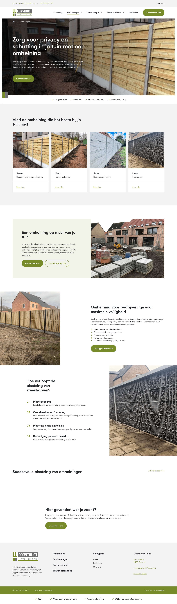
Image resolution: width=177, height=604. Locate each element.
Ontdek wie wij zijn (57, 263)
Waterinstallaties (114, 12)
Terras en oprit (93, 12)
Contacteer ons (153, 12)
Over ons (160, 3)
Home (95, 559)
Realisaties (133, 12)
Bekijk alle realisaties (156, 471)
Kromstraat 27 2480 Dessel (139, 560)
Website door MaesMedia (154, 590)
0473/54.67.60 (46, 3)
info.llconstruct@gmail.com (24, 3)
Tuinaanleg (58, 12)
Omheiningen (73, 12)
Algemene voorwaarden (44, 590)
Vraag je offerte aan (103, 348)
